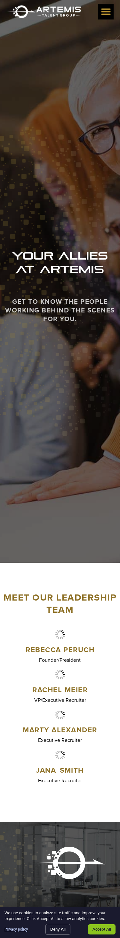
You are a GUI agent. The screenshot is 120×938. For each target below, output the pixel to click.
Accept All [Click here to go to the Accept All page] (101, 929)
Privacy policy (16, 929)
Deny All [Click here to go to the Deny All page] (58, 929)
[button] (106, 11)
